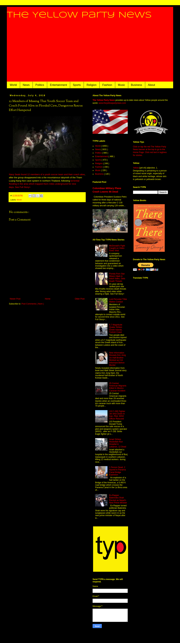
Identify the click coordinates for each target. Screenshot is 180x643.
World (13, 84)
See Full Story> (23, 187)
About (151, 84)
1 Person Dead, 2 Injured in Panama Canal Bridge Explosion (117, 471)
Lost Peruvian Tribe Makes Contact (118, 300)
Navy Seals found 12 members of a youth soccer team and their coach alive (47, 174)
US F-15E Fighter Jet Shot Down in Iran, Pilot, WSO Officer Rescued (117, 415)
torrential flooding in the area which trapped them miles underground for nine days (44, 183)
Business (136, 84)
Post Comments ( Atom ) (32, 304)
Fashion (107, 84)
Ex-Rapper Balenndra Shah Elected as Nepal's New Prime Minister (118, 499)
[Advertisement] (90, 53)
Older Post (80, 299)
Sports (77, 84)
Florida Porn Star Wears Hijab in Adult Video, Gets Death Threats (117, 277)
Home (47, 299)
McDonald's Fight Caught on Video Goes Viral (117, 248)
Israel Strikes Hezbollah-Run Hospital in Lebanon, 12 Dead (117, 443)
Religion (92, 84)
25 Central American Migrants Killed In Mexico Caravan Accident (117, 387)
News (26, 84)
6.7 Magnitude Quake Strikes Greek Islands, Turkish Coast (115, 328)
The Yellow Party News (79, 15)
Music (121, 84)
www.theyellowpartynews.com (112, 103)
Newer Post (15, 299)
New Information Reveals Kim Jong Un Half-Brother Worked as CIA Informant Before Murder (117, 359)
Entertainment (58, 84)
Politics (39, 84)
